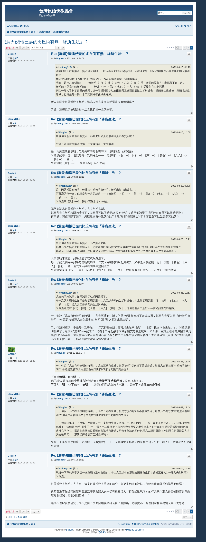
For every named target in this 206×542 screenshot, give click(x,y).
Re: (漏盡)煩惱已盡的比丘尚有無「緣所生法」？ (90, 54)
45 (14, 123)
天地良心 (12, 354)
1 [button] (180, 47)
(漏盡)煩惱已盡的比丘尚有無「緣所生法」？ (46, 41)
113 (15, 358)
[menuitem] (24, 25)
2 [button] (184, 47)
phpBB (69, 530)
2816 (15, 58)
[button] (177, 48)
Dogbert (12, 54)
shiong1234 (65, 67)
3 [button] (188, 47)
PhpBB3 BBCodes (135, 530)
